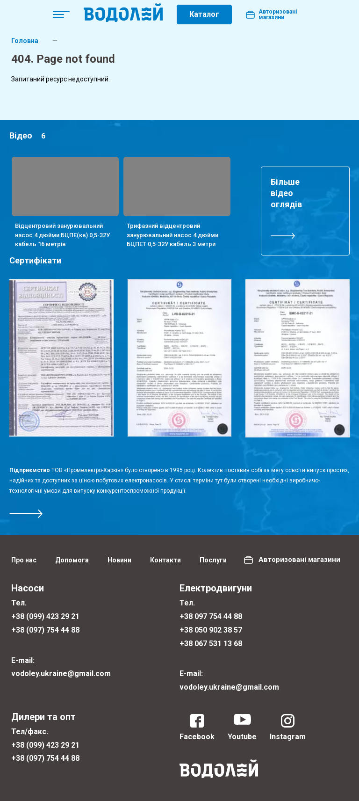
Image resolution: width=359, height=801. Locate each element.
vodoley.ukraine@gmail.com (61, 673)
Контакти (165, 560)
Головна (24, 40)
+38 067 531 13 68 (211, 643)
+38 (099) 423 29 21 (45, 616)
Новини (119, 560)
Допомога (72, 560)
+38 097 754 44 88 (211, 616)
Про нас (23, 560)
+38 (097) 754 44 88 (45, 630)
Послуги (213, 560)
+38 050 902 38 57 (211, 630)
